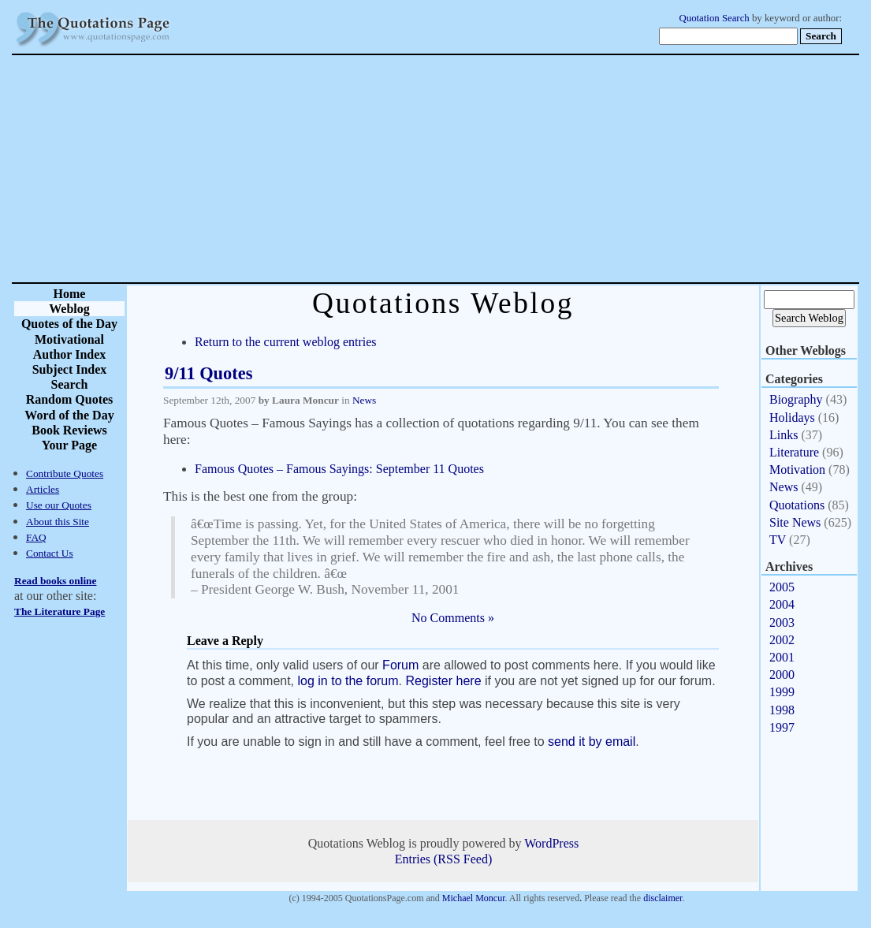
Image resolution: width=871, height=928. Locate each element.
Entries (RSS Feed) (444, 859)
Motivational (69, 339)
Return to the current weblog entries (286, 341)
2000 (782, 674)
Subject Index (69, 369)
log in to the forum (348, 681)
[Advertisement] (490, 168)
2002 (782, 640)
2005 (782, 587)
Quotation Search (714, 18)
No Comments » (452, 617)
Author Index (69, 354)
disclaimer (662, 898)
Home (70, 293)
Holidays (792, 417)
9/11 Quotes (208, 373)
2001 (782, 657)
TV (777, 539)
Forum (400, 665)
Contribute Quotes (64, 473)
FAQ (36, 537)
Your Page (69, 445)
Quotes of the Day (69, 323)
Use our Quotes (58, 505)
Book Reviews (69, 430)
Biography (796, 399)
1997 (782, 727)
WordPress (551, 843)
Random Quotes (70, 399)
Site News (795, 522)
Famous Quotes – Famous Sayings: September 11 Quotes (339, 468)
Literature (794, 452)
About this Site (57, 521)
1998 (782, 710)
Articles (42, 489)
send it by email (591, 741)
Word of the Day (69, 415)
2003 (782, 622)
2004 (782, 604)
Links (783, 435)
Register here (443, 681)
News (364, 400)
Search (69, 384)
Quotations (796, 505)
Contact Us (49, 553)
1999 (782, 692)
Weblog (69, 308)
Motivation (797, 469)
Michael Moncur (473, 898)
